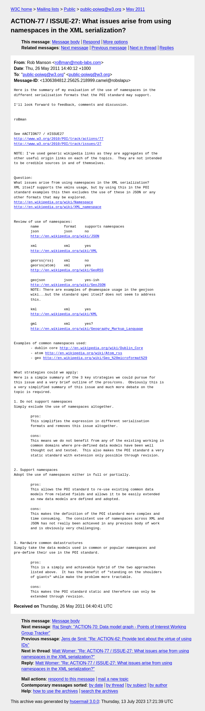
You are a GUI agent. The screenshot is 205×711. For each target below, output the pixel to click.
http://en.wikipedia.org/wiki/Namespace (53, 202)
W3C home (21, 9)
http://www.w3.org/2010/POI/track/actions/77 (58, 139)
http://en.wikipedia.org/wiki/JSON (64, 236)
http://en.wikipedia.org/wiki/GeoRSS (66, 270)
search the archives (99, 691)
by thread (115, 685)
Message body (66, 42)
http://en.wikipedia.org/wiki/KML (63, 314)
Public (70, 9)
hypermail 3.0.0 (84, 701)
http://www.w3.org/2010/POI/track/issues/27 (57, 144)
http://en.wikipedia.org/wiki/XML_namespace (57, 207)
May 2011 (135, 9)
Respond (91, 42)
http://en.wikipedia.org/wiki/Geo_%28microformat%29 (95, 358)
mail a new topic (113, 679)
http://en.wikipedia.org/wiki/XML (63, 251)
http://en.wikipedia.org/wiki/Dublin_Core (101, 348)
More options (115, 42)
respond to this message (71, 679)
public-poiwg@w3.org (100, 9)
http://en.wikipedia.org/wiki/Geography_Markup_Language (86, 329)
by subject (136, 685)
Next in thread (143, 48)
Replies (167, 48)
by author (158, 685)
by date (96, 685)
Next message (74, 48)
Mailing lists (48, 9)
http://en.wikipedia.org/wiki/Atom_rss (83, 353)
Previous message (109, 48)
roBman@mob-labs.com (78, 62)
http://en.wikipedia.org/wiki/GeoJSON (67, 285)
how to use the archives (55, 691)
